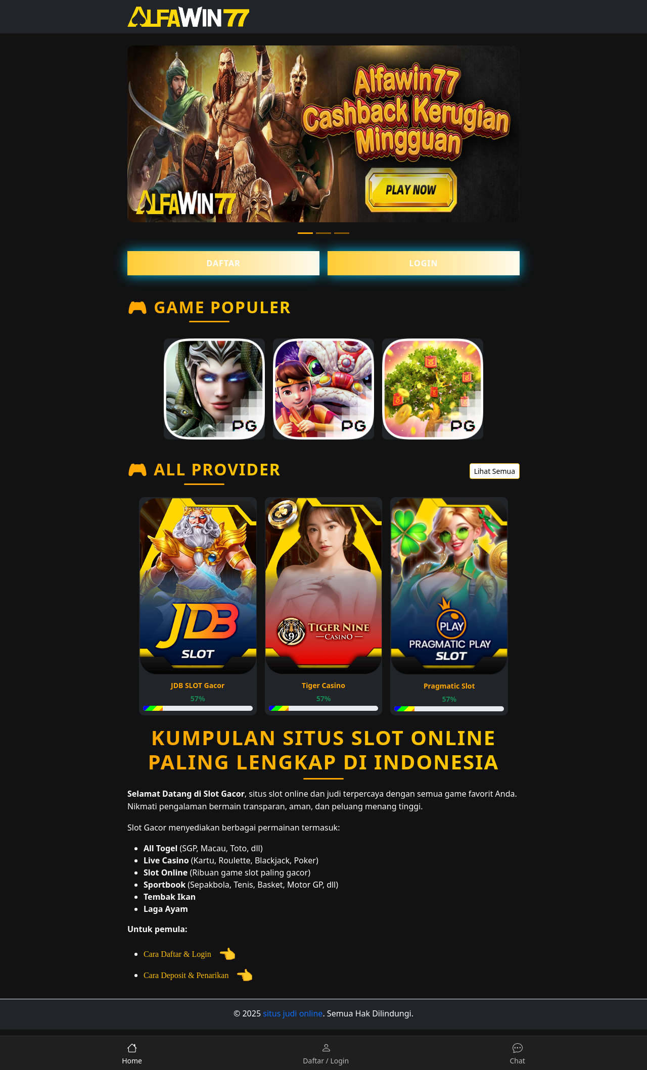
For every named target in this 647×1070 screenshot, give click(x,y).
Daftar (224, 263)
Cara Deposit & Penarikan (198, 975)
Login (423, 263)
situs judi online (292, 1013)
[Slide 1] (305, 233)
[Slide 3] (341, 233)
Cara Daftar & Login (190, 954)
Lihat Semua (494, 471)
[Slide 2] (323, 233)
